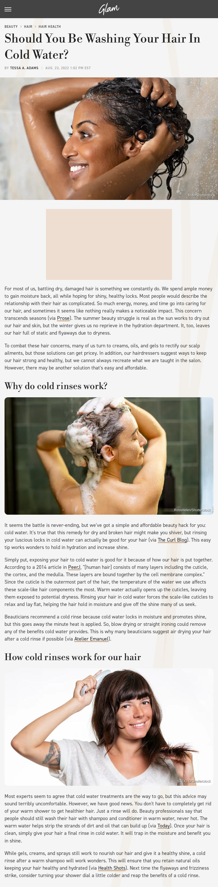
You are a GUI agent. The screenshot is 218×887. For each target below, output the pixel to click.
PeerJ (74, 567)
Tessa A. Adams (24, 68)
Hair (28, 26)
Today (164, 825)
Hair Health (50, 26)
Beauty (11, 26)
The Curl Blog (172, 540)
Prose (63, 318)
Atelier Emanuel (91, 638)
